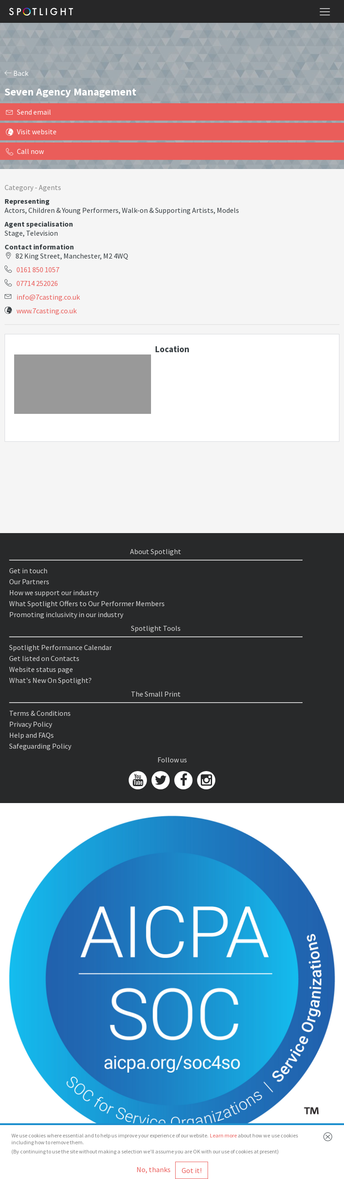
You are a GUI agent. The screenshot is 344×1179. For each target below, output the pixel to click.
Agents (50, 187)
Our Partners (29, 581)
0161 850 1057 (37, 269)
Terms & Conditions (40, 713)
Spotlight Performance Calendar (60, 647)
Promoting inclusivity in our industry (66, 614)
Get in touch (28, 570)
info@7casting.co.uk (48, 296)
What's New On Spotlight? (50, 680)
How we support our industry (54, 592)
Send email (28, 111)
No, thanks (153, 1169)
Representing (27, 201)
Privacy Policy (30, 724)
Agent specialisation (39, 223)
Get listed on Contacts (44, 658)
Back (16, 73)
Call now (25, 151)
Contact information (39, 246)
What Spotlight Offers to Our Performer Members (87, 603)
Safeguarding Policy (40, 746)
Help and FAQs (31, 735)
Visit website (31, 131)
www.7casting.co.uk (46, 310)
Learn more (223, 1135)
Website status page (41, 669)
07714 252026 (37, 283)
